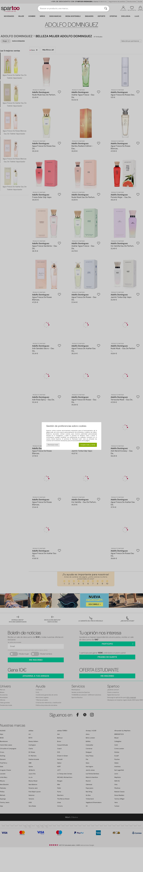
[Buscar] (105, 8)
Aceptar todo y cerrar (87, 445)
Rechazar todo (53, 445)
